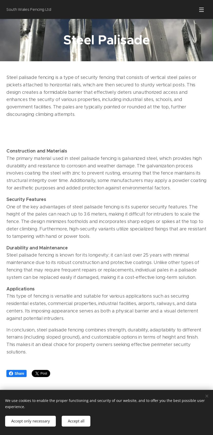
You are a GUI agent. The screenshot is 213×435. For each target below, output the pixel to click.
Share (16, 373)
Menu (201, 9)
